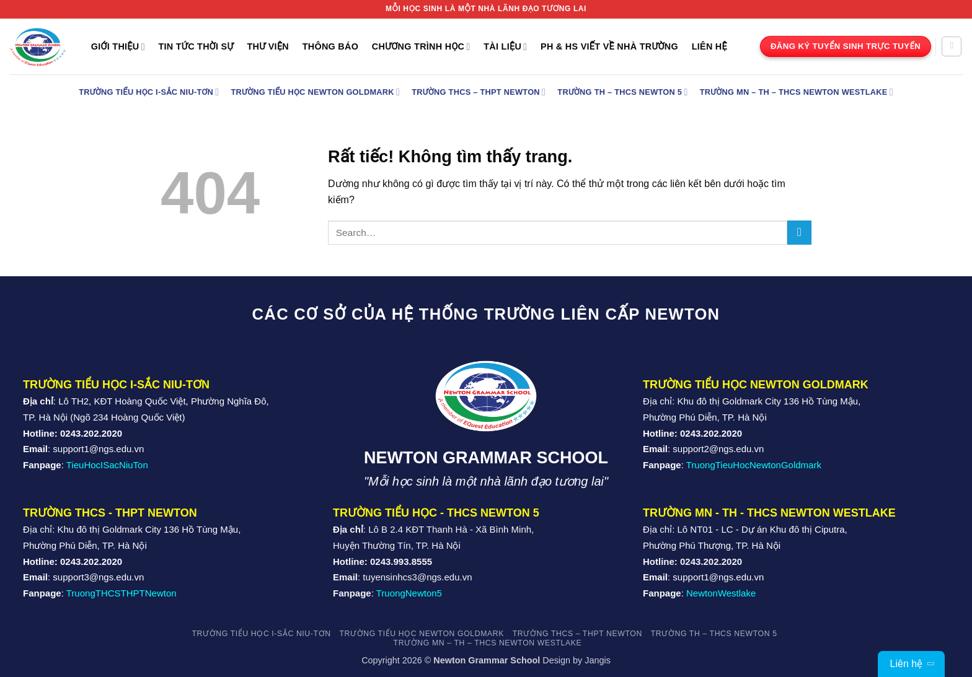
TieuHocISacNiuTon (107, 465)
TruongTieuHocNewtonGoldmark (753, 465)
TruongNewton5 (409, 593)
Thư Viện (268, 46)
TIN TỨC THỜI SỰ (195, 46)
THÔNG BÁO (331, 46)
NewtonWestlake (721, 593)
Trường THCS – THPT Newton (479, 92)
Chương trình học (421, 47)
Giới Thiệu (118, 47)
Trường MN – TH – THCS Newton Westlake (796, 92)
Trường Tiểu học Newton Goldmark (315, 92)
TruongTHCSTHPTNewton (121, 593)
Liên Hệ (709, 46)
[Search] (951, 46)
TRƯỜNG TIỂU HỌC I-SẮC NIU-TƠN (149, 92)
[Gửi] (799, 233)
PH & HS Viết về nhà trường (609, 46)
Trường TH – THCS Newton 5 (622, 92)
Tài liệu (505, 47)
